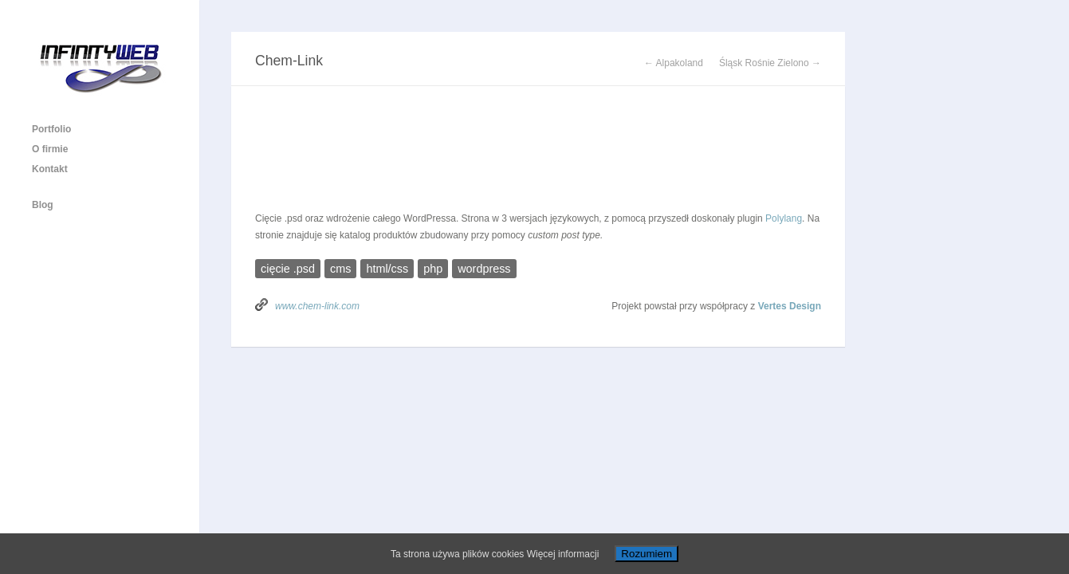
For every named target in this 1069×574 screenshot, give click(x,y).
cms (340, 268)
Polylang (783, 218)
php (432, 268)
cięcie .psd (288, 268)
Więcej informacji (563, 554)
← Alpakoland (673, 63)
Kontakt (50, 169)
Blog (42, 204)
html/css (387, 268)
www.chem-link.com (317, 306)
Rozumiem (646, 554)
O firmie (50, 149)
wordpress (484, 268)
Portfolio (51, 129)
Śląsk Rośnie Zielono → (770, 63)
